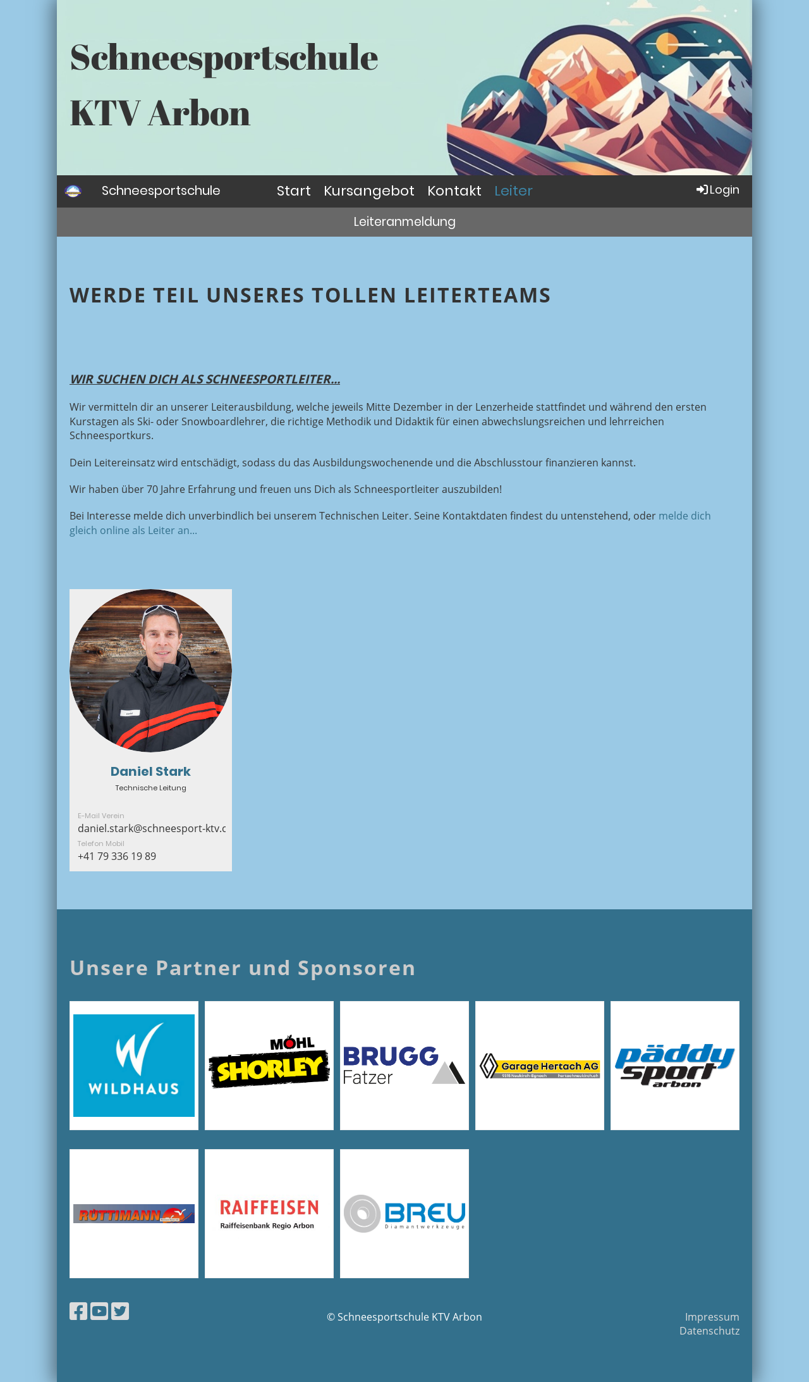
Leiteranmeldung (405, 221)
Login (717, 189)
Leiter (513, 191)
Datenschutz (709, 1331)
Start (294, 191)
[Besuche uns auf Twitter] (120, 1310)
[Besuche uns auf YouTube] (99, 1310)
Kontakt (454, 191)
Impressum (712, 1317)
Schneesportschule (161, 190)
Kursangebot (369, 191)
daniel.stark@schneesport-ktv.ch (155, 828)
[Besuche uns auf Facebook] (78, 1310)
